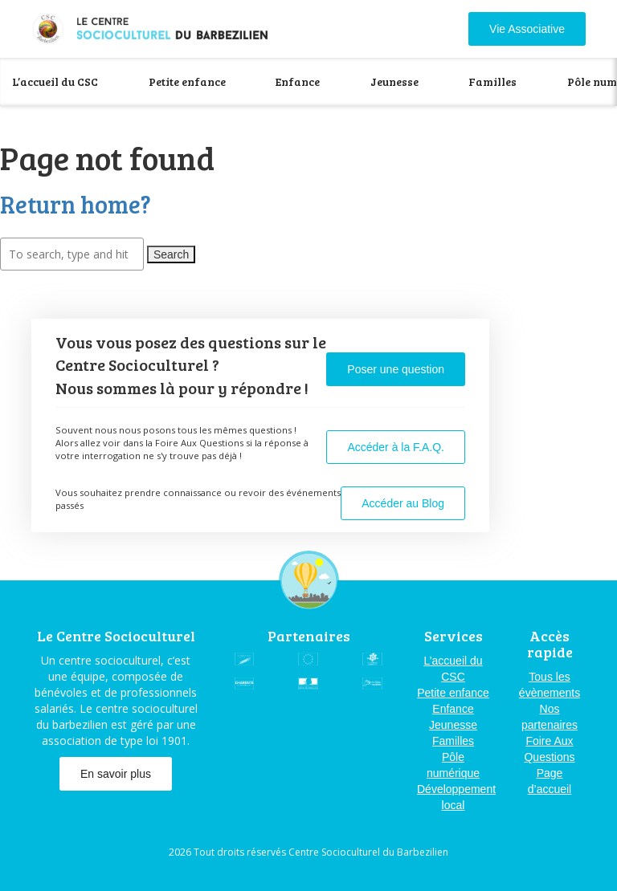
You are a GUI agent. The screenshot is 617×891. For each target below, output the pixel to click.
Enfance (298, 81)
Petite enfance (187, 81)
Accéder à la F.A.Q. (395, 447)
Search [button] (171, 254)
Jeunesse (394, 81)
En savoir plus (115, 773)
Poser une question (395, 369)
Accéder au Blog (403, 503)
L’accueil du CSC (55, 81)
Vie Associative (527, 28)
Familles (492, 81)
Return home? (75, 204)
